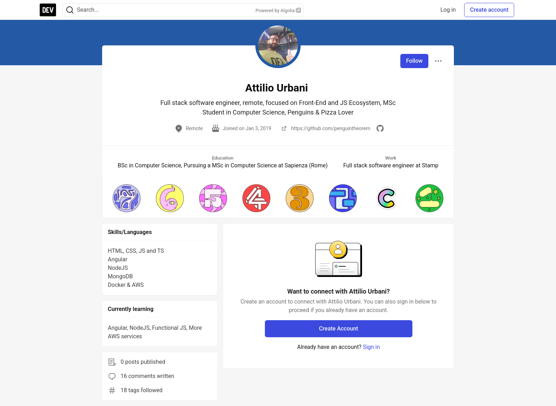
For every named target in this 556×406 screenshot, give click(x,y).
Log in (448, 9)
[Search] (70, 10)
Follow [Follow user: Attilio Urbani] (414, 60)
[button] (126, 198)
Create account (489, 9)
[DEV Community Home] (48, 10)
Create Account (338, 328)
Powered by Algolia (278, 10)
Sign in (371, 347)
